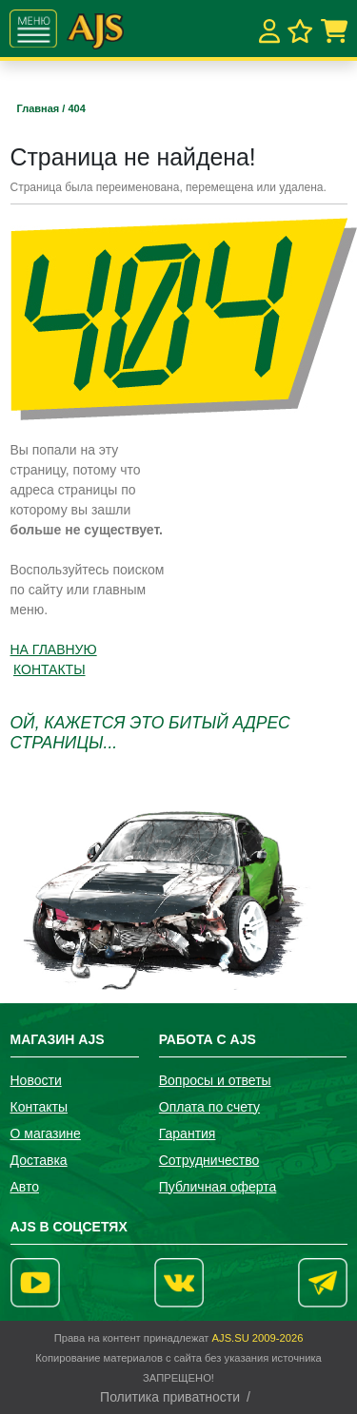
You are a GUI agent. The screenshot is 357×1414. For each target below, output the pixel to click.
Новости (36, 1080)
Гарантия (187, 1133)
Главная (40, 108)
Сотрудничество (209, 1160)
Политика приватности (170, 1396)
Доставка (39, 1160)
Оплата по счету (209, 1106)
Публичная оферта (218, 1186)
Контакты (39, 1106)
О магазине (45, 1133)
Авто (25, 1186)
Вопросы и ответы (215, 1080)
